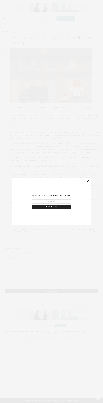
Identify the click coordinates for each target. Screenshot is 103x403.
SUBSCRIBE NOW (51, 206)
